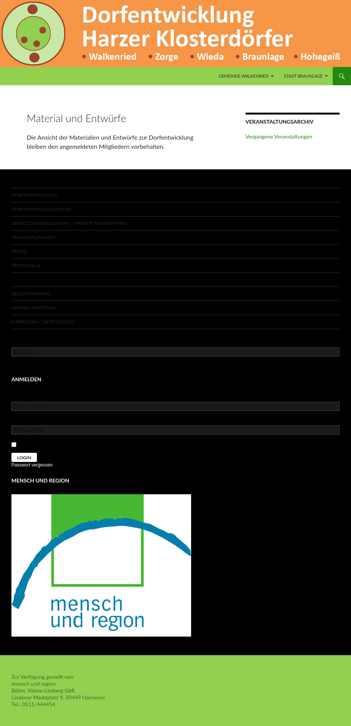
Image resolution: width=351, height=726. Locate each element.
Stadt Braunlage (303, 75)
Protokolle (25, 265)
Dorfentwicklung (34, 195)
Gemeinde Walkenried (243, 75)
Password (22, 420)
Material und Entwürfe (41, 279)
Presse (19, 251)
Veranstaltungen (33, 237)
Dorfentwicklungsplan (41, 209)
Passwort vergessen (32, 465)
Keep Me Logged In (43, 443)
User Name (24, 396)
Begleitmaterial (31, 293)
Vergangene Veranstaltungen (279, 136)
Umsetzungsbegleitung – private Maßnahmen (69, 223)
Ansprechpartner (33, 307)
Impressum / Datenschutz (43, 322)
